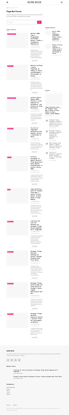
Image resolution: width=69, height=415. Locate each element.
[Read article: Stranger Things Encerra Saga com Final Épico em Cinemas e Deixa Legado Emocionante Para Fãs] (17, 290)
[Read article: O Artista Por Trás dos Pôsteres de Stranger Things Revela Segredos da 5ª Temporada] (17, 228)
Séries (8, 391)
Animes (8, 392)
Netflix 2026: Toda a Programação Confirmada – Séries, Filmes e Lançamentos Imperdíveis (36, 39)
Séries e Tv (10, 66)
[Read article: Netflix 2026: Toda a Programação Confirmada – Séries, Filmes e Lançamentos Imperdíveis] (17, 40)
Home (8, 7)
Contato (15, 405)
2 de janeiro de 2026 (35, 263)
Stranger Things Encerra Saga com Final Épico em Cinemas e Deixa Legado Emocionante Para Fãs (36, 288)
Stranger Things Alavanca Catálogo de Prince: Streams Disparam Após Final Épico (36, 255)
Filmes (9, 157)
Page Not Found (13, 7)
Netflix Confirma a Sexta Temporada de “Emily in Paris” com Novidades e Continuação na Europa (36, 70)
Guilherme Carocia (35, 45)
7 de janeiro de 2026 (35, 47)
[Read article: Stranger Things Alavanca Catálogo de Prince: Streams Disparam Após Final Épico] (17, 258)
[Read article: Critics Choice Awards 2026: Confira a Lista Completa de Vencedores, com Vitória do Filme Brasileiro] (17, 104)
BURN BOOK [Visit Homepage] (34, 2)
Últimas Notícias (11, 387)
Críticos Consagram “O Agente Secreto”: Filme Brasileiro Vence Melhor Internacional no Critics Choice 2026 (36, 163)
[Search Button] (61, 2)
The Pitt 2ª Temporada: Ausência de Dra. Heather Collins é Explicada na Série (36, 132)
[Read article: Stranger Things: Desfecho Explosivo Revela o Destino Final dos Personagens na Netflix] (17, 320)
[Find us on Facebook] (8, 360)
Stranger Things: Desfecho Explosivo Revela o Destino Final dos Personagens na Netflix (36, 318)
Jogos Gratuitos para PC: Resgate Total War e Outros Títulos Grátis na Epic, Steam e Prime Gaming (36, 194)
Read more (35, 60)
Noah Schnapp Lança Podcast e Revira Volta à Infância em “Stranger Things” (55, 145)
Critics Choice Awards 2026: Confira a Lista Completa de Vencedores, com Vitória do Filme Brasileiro (36, 103)
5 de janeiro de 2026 (35, 79)
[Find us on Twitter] (11, 360)
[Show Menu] (7, 2)
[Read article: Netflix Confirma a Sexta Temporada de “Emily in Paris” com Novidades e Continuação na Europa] (17, 72)
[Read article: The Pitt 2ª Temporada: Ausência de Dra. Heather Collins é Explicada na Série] (17, 135)
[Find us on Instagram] (15, 360)
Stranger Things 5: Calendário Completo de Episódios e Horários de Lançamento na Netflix (55, 134)
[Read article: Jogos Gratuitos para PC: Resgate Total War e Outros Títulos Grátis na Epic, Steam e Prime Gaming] (17, 196)
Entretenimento (12, 34)
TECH (9, 189)
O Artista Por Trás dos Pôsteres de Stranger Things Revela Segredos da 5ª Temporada (36, 225)
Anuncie (8, 405)
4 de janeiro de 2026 (35, 172)
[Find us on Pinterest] (19, 360)
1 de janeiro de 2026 (35, 297)
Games (8, 394)
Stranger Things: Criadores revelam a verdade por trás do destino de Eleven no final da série (55, 123)
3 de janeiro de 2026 (35, 203)
